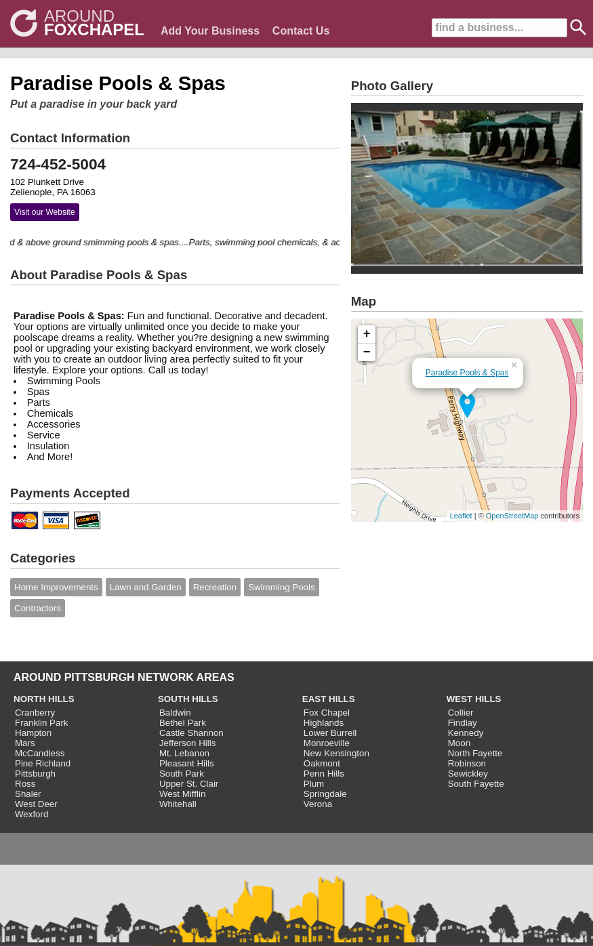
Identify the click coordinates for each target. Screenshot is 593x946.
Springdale (325, 794)
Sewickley (468, 773)
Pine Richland (42, 763)
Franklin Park (41, 723)
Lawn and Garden (146, 587)
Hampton (33, 733)
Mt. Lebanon (184, 753)
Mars (25, 743)
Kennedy (466, 733)
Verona (318, 804)
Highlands (324, 723)
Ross (25, 784)
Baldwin (175, 712)
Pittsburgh (35, 773)
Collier (461, 712)
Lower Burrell (330, 733)
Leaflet (461, 516)
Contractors (37, 608)
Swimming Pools (281, 587)
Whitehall (178, 804)
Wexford (31, 814)
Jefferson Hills (187, 743)
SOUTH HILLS (188, 699)
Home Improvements (56, 587)
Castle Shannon (191, 733)
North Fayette (475, 753)
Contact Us (300, 31)
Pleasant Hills (186, 763)
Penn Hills (324, 773)
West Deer (36, 804)
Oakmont (322, 763)
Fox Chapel (327, 712)
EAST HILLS (328, 699)
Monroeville (327, 743)
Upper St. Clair (188, 784)
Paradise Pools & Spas (467, 372)
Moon (459, 743)
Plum (314, 784)
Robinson (467, 763)
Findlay (462, 723)
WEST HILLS (474, 699)
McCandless (39, 753)
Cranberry (35, 712)
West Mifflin (182, 794)
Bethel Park (182, 723)
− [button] (367, 352)
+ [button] (367, 334)
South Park (181, 773)
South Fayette (476, 784)
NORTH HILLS (44, 699)
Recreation (215, 587)
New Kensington (336, 753)
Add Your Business (210, 31)
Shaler (28, 794)
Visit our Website (44, 212)
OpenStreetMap (512, 516)
